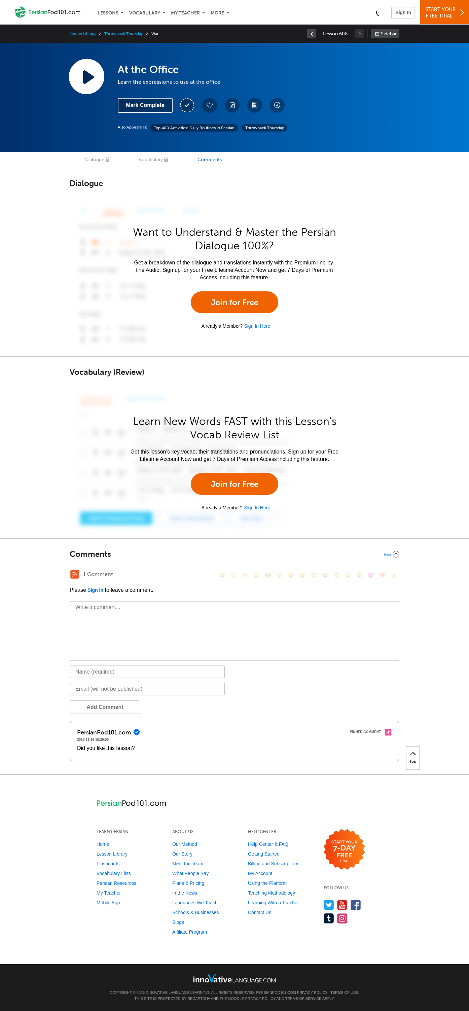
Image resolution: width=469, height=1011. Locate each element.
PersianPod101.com (276, 992)
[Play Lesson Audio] (86, 76)
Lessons (108, 13)
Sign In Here (257, 326)
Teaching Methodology (271, 893)
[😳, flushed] (233, 575)
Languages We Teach (195, 902)
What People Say (190, 873)
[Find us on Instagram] (342, 918)
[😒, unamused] (256, 575)
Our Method (184, 844)
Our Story (182, 854)
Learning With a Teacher (273, 902)
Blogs (178, 922)
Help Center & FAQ (268, 844)
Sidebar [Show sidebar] (389, 34)
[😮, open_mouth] (359, 575)
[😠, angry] (279, 575)
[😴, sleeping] (348, 575)
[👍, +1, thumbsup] (393, 575)
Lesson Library (83, 33)
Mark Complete (145, 105)
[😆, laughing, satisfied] (290, 575)
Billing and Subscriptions (273, 863)
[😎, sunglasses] (268, 575)
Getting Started (264, 854)
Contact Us (259, 912)
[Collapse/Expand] (234, 554)
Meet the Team (187, 863)
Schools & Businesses (195, 912)
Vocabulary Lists (114, 873)
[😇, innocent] (336, 575)
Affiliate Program (189, 932)
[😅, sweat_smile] (302, 575)
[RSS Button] (75, 574)
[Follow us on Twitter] (329, 905)
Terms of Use (344, 992)
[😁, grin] (245, 575)
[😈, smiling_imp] (370, 575)
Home (103, 844)
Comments (209, 160)
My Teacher (185, 13)
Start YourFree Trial (446, 12)
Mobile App (108, 902)
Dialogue (94, 160)
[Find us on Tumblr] (329, 918)
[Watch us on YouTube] (342, 905)
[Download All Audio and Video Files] (277, 105)
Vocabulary (144, 13)
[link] (311, 33)
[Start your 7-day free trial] (344, 849)
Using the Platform (267, 883)
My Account (260, 873)
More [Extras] (217, 13)
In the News (184, 893)
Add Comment (104, 707)
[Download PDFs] (254, 105)
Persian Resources (116, 883)
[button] (380, 12)
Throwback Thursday (123, 33)
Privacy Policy (312, 992)
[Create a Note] (232, 105)
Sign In (403, 12)
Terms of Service (303, 999)
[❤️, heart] (382, 575)
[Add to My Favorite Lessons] (209, 105)
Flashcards (108, 863)
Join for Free (234, 302)
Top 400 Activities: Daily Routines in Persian (194, 127)
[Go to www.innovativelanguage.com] (234, 978)
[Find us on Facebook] (356, 905)
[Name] (147, 671)
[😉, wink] (313, 575)
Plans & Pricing (188, 883)
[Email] (147, 689)
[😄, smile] (222, 575)
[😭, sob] (325, 575)
